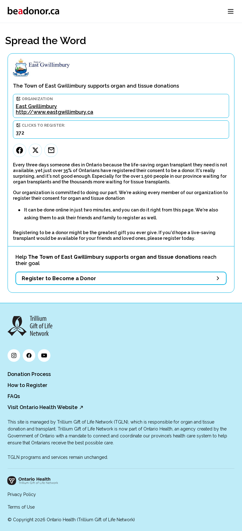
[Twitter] (35, 150)
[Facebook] (19, 150)
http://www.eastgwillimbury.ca (54, 112)
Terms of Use (21, 507)
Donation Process (29, 374)
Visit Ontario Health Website (43, 407)
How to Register (27, 385)
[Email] (51, 150)
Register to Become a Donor (59, 278)
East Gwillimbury (36, 106)
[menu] (230, 11)
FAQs (14, 396)
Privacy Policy (22, 494)
